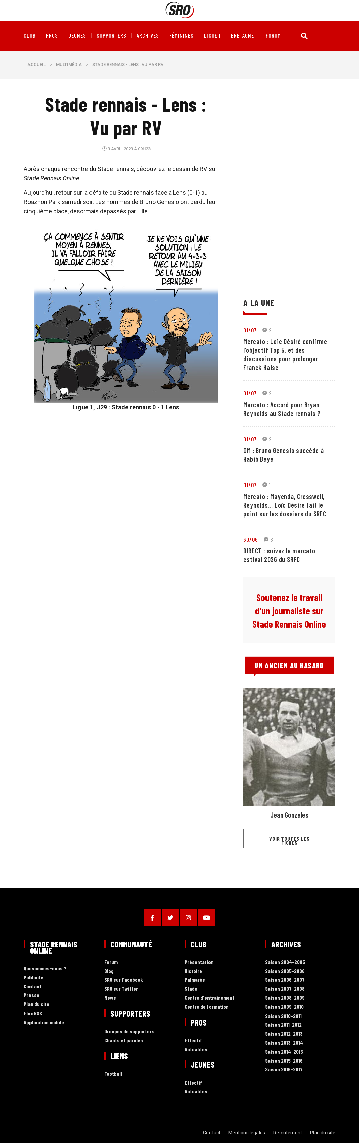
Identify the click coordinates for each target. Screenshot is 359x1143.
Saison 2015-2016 (284, 1061)
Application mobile (44, 1022)
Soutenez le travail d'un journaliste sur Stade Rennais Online (289, 611)
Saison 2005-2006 (285, 971)
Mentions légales (246, 1132)
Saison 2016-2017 (284, 1069)
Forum (111, 962)
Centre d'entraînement (209, 998)
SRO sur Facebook (123, 980)
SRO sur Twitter (121, 989)
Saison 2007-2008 (285, 989)
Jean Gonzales (289, 814)
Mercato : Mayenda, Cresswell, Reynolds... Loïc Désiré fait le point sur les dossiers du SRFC (284, 505)
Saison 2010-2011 (283, 1016)
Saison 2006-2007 (285, 980)
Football (113, 1074)
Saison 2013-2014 (284, 1043)
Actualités (196, 1049)
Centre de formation (207, 1007)
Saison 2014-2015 (284, 1052)
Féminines (181, 35)
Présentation (199, 962)
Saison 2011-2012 (283, 1025)
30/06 (250, 539)
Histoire (193, 971)
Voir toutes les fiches (289, 840)
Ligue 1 (212, 35)
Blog (109, 971)
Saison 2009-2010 (284, 1007)
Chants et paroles (123, 1040)
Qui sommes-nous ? (45, 968)
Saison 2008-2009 (285, 998)
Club (30, 35)
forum (273, 35)
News (110, 998)
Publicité (33, 977)
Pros (52, 35)
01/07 (249, 330)
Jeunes (77, 35)
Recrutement (287, 1132)
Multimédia (69, 64)
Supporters (111, 35)
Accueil (36, 64)
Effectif (193, 1040)
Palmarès (195, 980)
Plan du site (36, 1004)
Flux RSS (33, 1013)
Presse (31, 995)
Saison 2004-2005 (285, 962)
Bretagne (242, 35)
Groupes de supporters (129, 1031)
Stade (191, 989)
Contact (32, 986)
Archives (148, 35)
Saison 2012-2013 (284, 1034)
